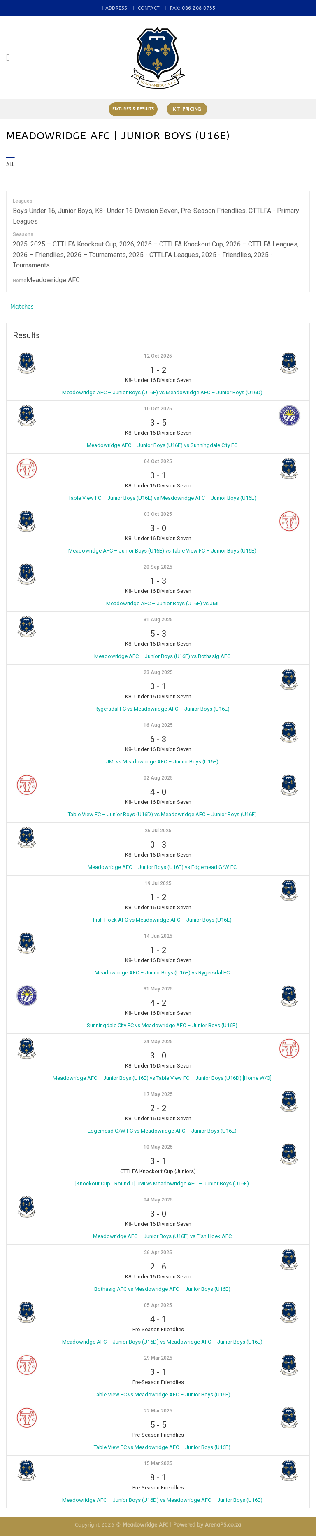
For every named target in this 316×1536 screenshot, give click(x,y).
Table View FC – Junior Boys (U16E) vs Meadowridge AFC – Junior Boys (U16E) (162, 498)
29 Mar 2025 (158, 1358)
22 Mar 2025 (158, 1411)
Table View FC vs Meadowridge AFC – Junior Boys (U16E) (162, 1395)
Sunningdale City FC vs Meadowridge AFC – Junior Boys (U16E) (162, 1026)
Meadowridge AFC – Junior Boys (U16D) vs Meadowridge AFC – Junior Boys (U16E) (162, 1342)
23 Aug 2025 (158, 673)
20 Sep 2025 (158, 567)
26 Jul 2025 (158, 831)
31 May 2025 (158, 989)
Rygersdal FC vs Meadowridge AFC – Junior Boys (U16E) (162, 709)
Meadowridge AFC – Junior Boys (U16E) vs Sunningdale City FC (162, 446)
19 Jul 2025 (158, 884)
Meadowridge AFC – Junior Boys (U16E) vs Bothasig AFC (162, 656)
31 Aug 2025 (158, 620)
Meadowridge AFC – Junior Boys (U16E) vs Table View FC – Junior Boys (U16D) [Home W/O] (162, 1078)
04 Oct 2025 (158, 462)
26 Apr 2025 (158, 1253)
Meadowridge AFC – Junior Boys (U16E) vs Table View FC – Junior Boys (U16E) (162, 551)
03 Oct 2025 (158, 514)
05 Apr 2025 (158, 1306)
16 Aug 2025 (158, 725)
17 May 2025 (158, 1095)
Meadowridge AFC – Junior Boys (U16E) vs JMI (162, 604)
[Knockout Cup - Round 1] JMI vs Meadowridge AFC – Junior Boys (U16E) (162, 1184)
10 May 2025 (158, 1147)
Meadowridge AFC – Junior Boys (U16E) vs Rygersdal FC (162, 973)
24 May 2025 (158, 1042)
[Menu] (10, 58)
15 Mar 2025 (158, 1464)
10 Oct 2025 (158, 409)
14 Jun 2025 (158, 936)
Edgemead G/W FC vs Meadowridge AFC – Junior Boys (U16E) (162, 1131)
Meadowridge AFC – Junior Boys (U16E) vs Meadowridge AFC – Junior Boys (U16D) (162, 393)
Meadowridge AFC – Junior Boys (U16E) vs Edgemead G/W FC (162, 867)
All (10, 164)
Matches (22, 307)
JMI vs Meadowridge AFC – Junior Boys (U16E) (162, 762)
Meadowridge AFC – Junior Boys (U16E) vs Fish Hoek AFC (162, 1237)
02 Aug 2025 (158, 778)
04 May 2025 (158, 1200)
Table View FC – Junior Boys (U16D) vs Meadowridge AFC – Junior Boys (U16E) (162, 815)
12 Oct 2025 (158, 356)
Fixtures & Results (133, 109)
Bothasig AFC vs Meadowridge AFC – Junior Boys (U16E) (162, 1289)
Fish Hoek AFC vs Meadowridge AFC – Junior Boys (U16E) (162, 920)
